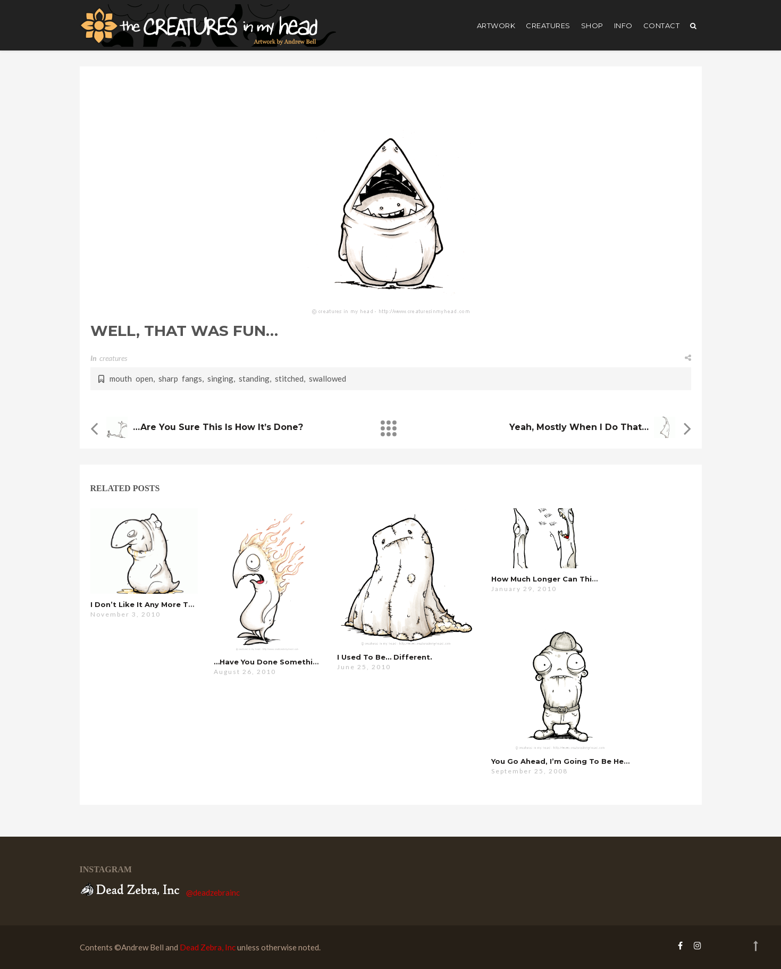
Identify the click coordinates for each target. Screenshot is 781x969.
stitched (289, 378)
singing (220, 378)
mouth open (131, 378)
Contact (661, 25)
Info (623, 25)
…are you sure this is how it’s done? (218, 427)
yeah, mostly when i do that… (579, 427)
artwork (496, 25)
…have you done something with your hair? (299, 662)
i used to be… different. (384, 657)
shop (592, 25)
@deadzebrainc (213, 892)
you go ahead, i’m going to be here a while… (580, 761)
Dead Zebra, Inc (208, 947)
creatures (548, 25)
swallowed (327, 378)
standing (254, 378)
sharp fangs (180, 378)
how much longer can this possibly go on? (576, 579)
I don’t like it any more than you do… (164, 604)
